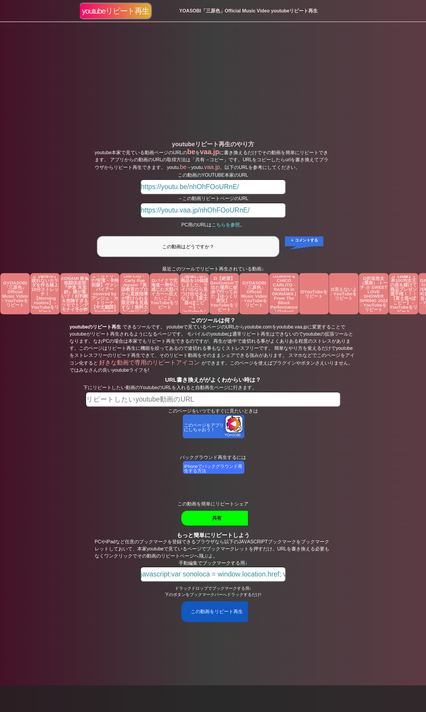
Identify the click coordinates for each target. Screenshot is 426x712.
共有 (217, 518)
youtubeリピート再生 (115, 11)
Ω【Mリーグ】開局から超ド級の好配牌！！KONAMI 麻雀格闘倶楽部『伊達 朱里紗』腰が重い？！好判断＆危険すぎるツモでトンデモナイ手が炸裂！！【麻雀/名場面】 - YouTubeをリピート (75, 294)
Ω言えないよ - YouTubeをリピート (344, 294)
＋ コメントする (304, 240)
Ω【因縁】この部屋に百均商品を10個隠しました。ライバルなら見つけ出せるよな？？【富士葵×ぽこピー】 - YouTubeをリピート (194, 294)
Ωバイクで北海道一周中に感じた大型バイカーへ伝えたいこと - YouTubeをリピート (164, 294)
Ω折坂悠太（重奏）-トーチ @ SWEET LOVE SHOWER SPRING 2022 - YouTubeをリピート (373, 294)
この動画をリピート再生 (217, 611)
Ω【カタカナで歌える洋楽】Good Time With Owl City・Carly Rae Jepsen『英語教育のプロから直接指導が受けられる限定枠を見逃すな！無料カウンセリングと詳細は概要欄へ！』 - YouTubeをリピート (135, 294)
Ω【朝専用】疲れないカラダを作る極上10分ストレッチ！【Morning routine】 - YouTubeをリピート (45, 294)
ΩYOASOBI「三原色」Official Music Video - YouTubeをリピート (15, 293)
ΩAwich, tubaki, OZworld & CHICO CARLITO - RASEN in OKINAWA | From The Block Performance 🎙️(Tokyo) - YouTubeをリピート (284, 294)
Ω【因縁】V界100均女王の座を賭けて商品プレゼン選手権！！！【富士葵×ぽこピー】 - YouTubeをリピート (403, 294)
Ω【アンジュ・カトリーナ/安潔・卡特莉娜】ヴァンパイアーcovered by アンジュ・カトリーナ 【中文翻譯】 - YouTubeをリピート (105, 294)
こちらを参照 (226, 224)
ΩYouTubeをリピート (313, 294)
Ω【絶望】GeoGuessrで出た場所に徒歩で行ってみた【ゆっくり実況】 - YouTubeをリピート (224, 294)
